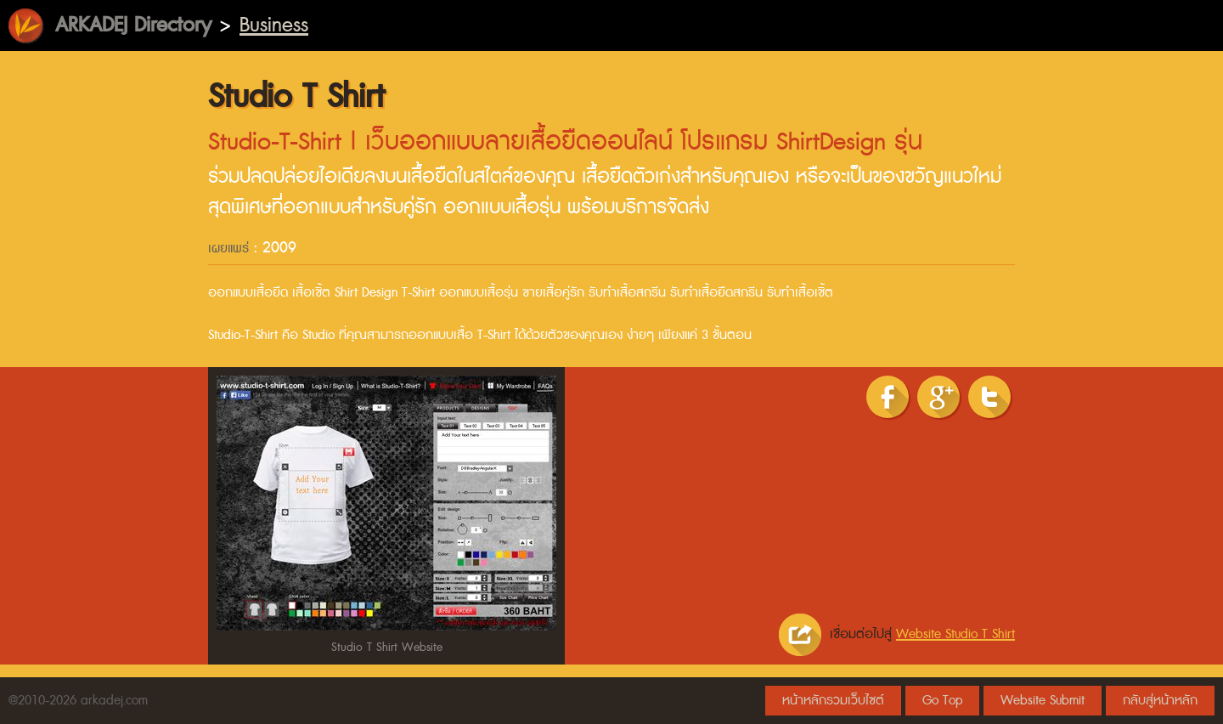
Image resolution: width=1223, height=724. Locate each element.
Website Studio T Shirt (955, 634)
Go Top (942, 700)
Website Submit (1042, 700)
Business (274, 25)
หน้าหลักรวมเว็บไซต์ (833, 700)
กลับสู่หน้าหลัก (1160, 700)
